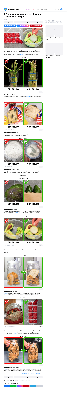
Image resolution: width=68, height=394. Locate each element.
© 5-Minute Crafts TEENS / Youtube (9, 92)
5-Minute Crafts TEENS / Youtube (36, 373)
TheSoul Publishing (52, 20)
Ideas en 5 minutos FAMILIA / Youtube (22, 373)
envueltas (15, 333)
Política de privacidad (56, 15)
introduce (28, 96)
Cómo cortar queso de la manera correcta (54, 56)
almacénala (30, 171)
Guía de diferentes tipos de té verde (53, 38)
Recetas (47, 58)
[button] (48, 36)
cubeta (5, 333)
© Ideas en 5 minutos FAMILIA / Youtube (9, 129)
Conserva (6, 293)
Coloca (17, 212)
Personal (28, 9)
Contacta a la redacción (49, 15)
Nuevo (33, 9)
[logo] (11, 9)
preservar (22, 54)
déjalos (31, 249)
